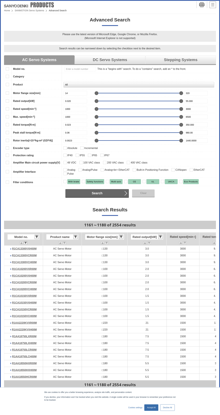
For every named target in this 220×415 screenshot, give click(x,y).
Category (18, 76)
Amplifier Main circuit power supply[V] (36, 162)
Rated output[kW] (23, 101)
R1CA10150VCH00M (24, 316)
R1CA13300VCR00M (24, 255)
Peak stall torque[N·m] (26, 132)
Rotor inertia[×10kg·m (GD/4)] (33, 140)
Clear (143, 193)
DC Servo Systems (110, 60)
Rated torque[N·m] (24, 124)
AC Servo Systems (39, 60)
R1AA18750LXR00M (24, 336)
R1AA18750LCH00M (24, 356)
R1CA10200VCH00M (24, 289)
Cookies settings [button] (135, 407)
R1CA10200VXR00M (24, 269)
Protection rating (23, 155)
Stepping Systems (180, 60)
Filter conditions (23, 182)
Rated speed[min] (24, 108)
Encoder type (21, 148)
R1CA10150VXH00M (24, 302)
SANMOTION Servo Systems (29, 10)
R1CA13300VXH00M (24, 248)
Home (7, 10)
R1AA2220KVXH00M (24, 329)
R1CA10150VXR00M (24, 296)
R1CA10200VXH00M (24, 275)
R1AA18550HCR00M (24, 376)
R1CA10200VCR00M (24, 282)
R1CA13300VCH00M (24, 262)
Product (18, 84)
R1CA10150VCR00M (24, 309)
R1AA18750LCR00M (24, 349)
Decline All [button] (167, 407)
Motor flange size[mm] (26, 93)
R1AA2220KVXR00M (24, 322)
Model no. (19, 69)
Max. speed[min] (24, 116)
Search (97, 193)
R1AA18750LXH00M (24, 343)
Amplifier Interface (24, 171)
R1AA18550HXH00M (24, 370)
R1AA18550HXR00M (24, 363)
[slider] (96, 93)
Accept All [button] (151, 407)
